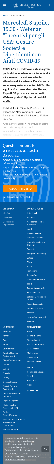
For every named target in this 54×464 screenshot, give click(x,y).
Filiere (29, 262)
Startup (30, 312)
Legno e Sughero (10, 400)
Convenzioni (32, 357)
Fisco (29, 266)
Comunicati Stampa (35, 372)
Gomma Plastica (10, 382)
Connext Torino (34, 335)
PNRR (29, 283)
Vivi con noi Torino (35, 344)
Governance (8, 217)
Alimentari (7, 331)
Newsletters (32, 376)
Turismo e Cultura (11, 429)
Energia (6, 373)
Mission (6, 213)
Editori (6, 369)
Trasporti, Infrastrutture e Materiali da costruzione (14, 422)
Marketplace (32, 353)
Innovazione (32, 275)
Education (31, 249)
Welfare (30, 321)
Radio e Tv (31, 380)
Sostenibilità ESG (35, 308)
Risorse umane (33, 292)
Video (29, 384)
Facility (6, 377)
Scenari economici (35, 304)
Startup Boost (33, 340)
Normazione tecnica (36, 279)
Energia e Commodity (36, 253)
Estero (30, 258)
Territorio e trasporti (36, 317)
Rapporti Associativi (36, 288)
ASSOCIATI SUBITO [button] (20, 188)
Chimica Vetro (9, 348)
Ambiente (31, 217)
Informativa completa (15, 459)
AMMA (6, 335)
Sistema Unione (34, 361)
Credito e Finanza (35, 237)
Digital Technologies (12, 360)
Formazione (32, 271)
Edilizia (6, 364)
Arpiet (6, 344)
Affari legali (32, 213)
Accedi (26, 196)
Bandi (29, 229)
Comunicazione (34, 233)
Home (5, 15)
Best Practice (33, 348)
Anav (5, 340)
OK (45, 449)
